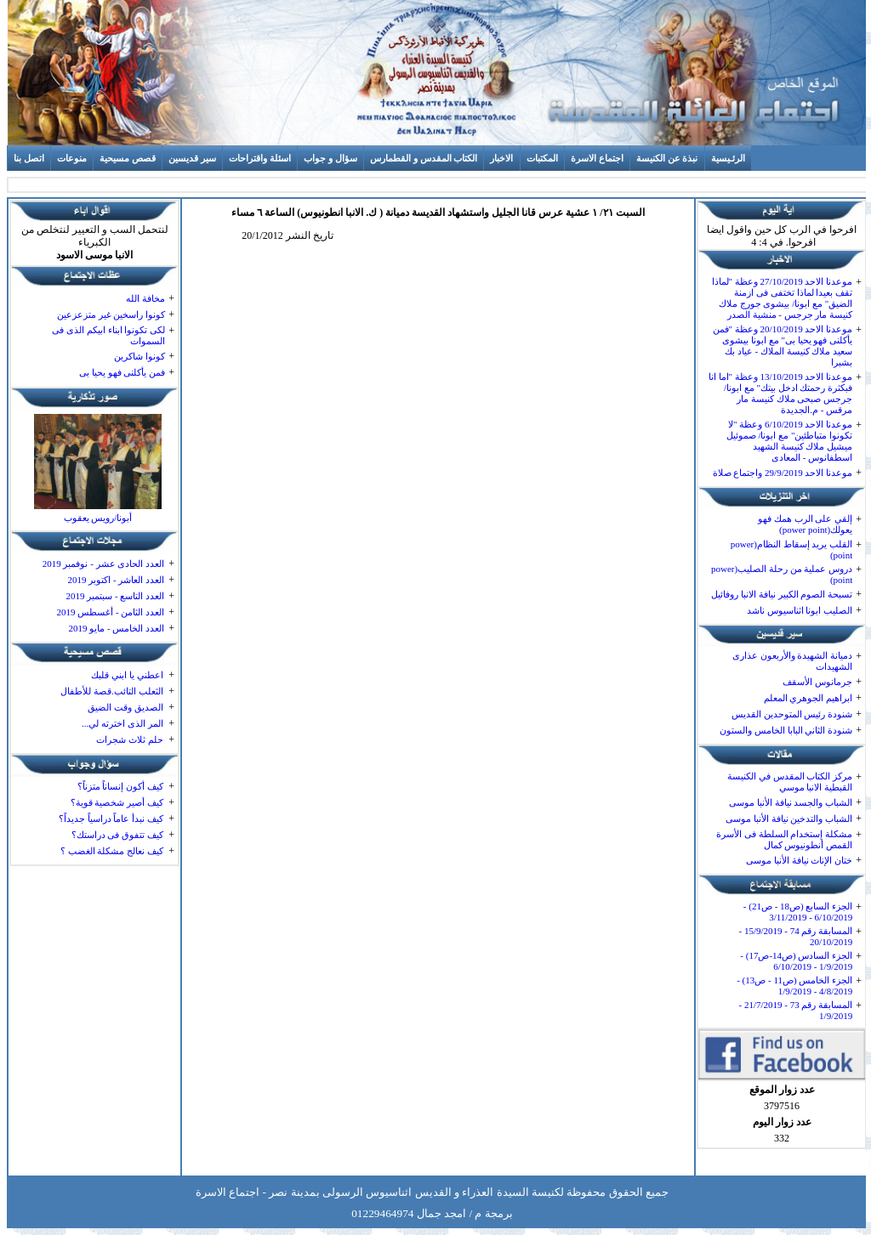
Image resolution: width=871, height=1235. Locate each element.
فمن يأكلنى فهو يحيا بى (122, 372)
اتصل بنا (29, 158)
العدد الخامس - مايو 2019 (116, 628)
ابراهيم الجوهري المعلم (808, 698)
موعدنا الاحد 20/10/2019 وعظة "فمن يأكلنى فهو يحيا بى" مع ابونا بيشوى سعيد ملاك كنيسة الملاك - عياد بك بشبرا (783, 345)
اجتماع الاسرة (597, 158)
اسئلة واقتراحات (260, 158)
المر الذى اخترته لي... (122, 723)
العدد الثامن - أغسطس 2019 (110, 612)
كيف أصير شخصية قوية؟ (117, 802)
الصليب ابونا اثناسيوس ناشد (799, 610)
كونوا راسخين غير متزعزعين (111, 314)
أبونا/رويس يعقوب (98, 518)
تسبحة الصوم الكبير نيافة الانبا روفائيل (781, 594)
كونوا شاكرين (139, 356)
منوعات (72, 158)
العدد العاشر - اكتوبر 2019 (115, 580)
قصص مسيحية (128, 158)
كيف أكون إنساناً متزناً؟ (120, 786)
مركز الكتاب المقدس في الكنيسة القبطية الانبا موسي (789, 781)
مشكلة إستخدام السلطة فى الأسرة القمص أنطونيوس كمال (784, 839)
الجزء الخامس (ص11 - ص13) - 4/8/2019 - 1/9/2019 (794, 985)
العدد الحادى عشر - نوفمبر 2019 (103, 563)
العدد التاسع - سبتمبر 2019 (114, 596)
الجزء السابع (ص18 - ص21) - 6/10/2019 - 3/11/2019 (797, 911)
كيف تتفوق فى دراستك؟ (117, 835)
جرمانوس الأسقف (817, 682)
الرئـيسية (728, 158)
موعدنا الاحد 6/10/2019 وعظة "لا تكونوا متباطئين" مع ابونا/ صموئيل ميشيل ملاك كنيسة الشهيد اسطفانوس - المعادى (789, 440)
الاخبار (501, 158)
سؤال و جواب (330, 158)
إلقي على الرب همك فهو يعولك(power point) (805, 524)
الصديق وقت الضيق (125, 707)
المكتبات (542, 158)
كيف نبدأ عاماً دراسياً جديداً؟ (111, 818)
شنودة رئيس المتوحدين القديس (792, 714)
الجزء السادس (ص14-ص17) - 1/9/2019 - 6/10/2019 (796, 961)
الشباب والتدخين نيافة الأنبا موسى (789, 818)
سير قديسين (192, 158)
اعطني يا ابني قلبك (126, 675)
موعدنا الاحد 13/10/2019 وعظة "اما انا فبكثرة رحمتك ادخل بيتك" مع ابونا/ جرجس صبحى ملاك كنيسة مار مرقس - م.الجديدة (780, 393)
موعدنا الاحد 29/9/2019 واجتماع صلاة (783, 472)
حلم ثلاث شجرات (129, 739)
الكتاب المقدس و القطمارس (423, 158)
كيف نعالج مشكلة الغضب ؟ (111, 851)
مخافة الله (145, 298)
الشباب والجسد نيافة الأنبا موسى (790, 802)
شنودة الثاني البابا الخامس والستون (786, 730)
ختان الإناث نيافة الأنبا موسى (799, 860)
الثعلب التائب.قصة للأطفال (111, 691)
